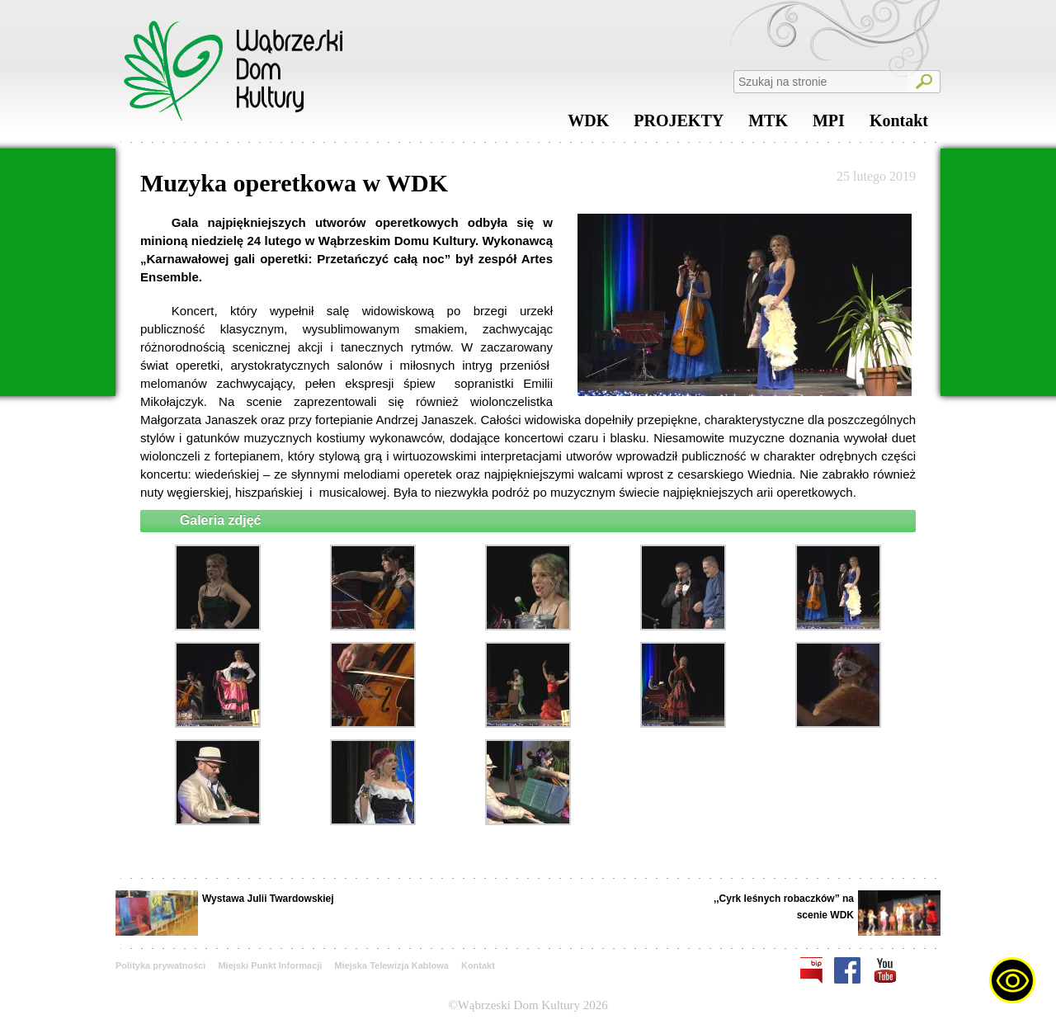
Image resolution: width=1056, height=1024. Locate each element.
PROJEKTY (679, 124)
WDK (588, 124)
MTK (768, 124)
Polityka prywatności (160, 965)
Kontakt (899, 124)
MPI (829, 124)
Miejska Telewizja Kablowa (391, 965)
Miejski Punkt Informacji (270, 965)
